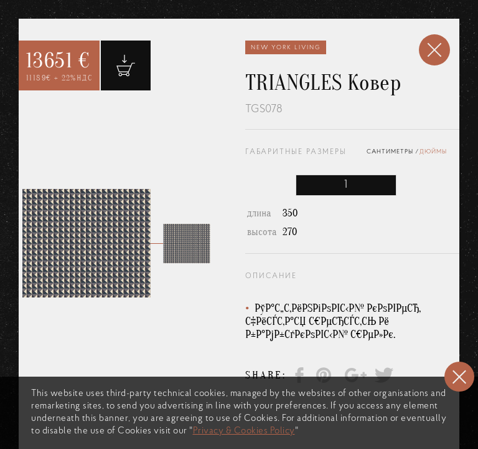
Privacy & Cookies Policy (244, 431)
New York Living (286, 47)
